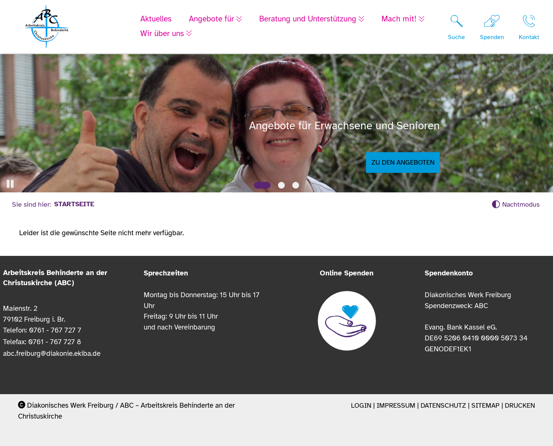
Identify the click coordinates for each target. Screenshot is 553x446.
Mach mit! (404, 19)
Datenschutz (443, 405)
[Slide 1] (262, 185)
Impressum (396, 405)
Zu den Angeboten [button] (402, 162)
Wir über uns (163, 34)
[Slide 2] (281, 185)
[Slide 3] (295, 185)
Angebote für (212, 19)
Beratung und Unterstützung (310, 19)
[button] (10, 183)
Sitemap (485, 405)
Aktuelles (156, 19)
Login (361, 405)
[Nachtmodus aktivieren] (515, 204)
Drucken (520, 405)
